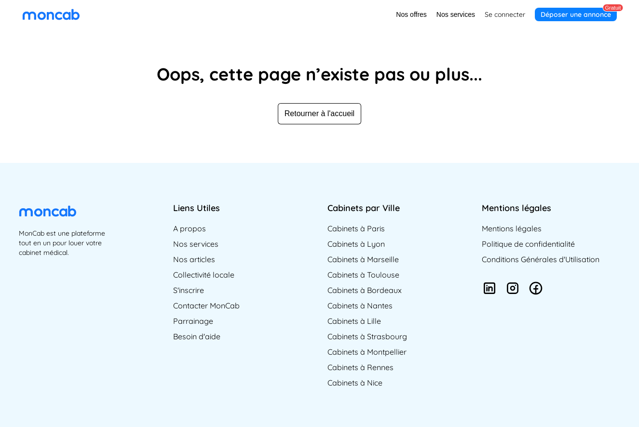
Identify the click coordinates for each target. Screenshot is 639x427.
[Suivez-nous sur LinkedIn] (489, 289)
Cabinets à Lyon (356, 244)
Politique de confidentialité (528, 244)
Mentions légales (512, 228)
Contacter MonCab (206, 305)
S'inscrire (188, 290)
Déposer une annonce (576, 14)
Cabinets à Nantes (360, 305)
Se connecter (505, 14)
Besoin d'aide (196, 336)
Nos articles (194, 259)
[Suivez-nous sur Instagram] (512, 289)
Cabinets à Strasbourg (367, 336)
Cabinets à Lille (354, 321)
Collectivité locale (203, 275)
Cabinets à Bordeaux (364, 290)
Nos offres (411, 14)
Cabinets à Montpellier (367, 352)
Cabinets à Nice (354, 382)
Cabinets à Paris (356, 228)
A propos (189, 228)
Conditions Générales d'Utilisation (540, 259)
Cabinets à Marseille (363, 259)
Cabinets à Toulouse (363, 275)
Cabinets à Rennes (360, 367)
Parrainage (193, 321)
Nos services (455, 14)
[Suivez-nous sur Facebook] (536, 289)
